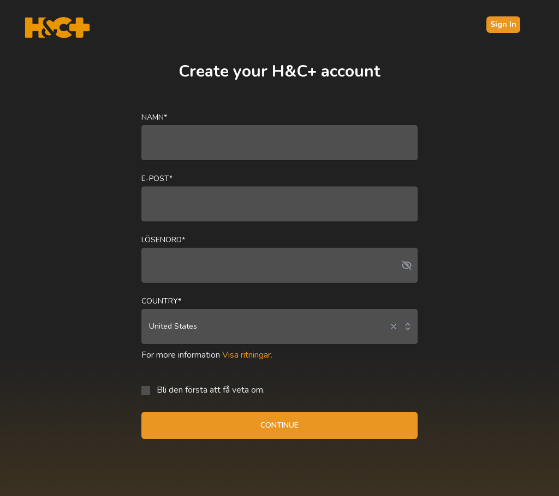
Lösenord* (163, 240)
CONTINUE (279, 425)
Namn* (154, 117)
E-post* (157, 178)
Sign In (503, 24)
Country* (161, 301)
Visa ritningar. (247, 355)
